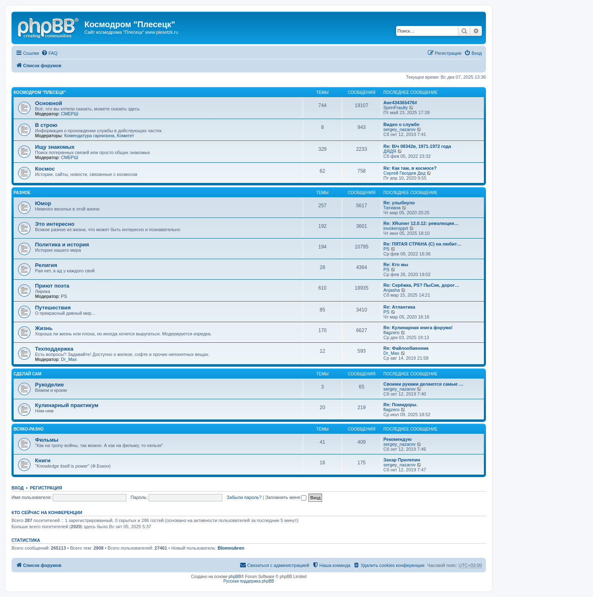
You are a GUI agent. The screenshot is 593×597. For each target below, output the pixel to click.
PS (386, 248)
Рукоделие (49, 385)
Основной (48, 103)
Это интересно (55, 224)
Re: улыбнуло (399, 202)
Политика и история (62, 244)
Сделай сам (28, 374)
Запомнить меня (285, 497)
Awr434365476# (400, 102)
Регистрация (46, 487)
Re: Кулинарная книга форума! (418, 327)
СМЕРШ (69, 113)
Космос (45, 169)
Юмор (43, 203)
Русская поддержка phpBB (248, 581)
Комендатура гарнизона (89, 135)
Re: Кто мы (395, 264)
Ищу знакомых (55, 147)
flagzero (391, 332)
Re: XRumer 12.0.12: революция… (421, 223)
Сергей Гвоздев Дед (404, 173)
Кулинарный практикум (66, 405)
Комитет (125, 135)
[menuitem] (49, 53)
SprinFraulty (395, 107)
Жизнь (44, 328)
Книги (43, 460)
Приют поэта (52, 286)
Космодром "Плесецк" (40, 92)
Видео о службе (401, 124)
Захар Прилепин (401, 459)
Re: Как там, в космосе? (410, 168)
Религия (46, 265)
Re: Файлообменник (406, 348)
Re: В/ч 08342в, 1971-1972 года (417, 146)
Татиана (392, 207)
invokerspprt (395, 228)
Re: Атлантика (399, 306)
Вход (17, 487)
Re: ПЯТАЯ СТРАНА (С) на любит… (422, 243)
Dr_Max (69, 359)
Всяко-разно (29, 429)
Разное (22, 192)
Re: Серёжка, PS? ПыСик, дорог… (421, 285)
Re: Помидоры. (400, 404)
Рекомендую (397, 439)
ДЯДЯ (389, 151)
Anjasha (391, 290)
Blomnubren (230, 547)
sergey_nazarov (399, 129)
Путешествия (53, 307)
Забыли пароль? (243, 497)
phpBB (235, 576)
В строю (46, 125)
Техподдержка (54, 349)
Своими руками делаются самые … (423, 384)
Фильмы (46, 440)
